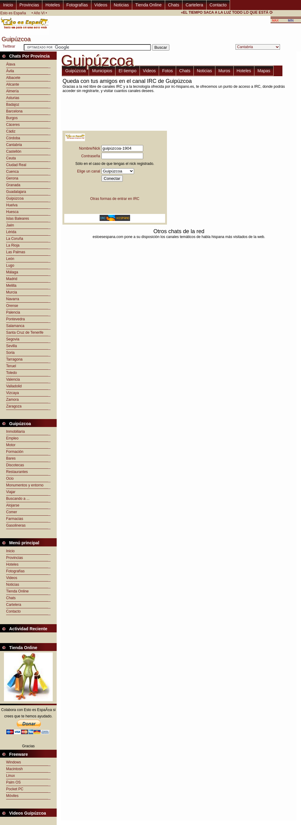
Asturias (12, 98)
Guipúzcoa (14, 198)
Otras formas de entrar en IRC (114, 199)
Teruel (11, 366)
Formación (14, 452)
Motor (11, 445)
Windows (13, 762)
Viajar (10, 492)
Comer (11, 512)
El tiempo (127, 70)
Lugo (10, 265)
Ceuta (11, 158)
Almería (12, 91)
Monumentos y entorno (25, 485)
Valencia (13, 379)
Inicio (8, 4)
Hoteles (52, 4)
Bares (11, 458)
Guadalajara (16, 192)
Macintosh (14, 769)
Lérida (11, 232)
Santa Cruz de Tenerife (25, 332)
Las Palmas (15, 252)
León (10, 259)
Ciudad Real (16, 165)
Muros (224, 70)
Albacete (13, 78)
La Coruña (14, 238)
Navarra (12, 299)
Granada (13, 185)
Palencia (13, 312)
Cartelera (194, 4)
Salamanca (15, 326)
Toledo (11, 373)
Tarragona (14, 359)
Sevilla (11, 346)
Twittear (8, 46)
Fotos (167, 70)
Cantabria (14, 145)
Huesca (12, 212)
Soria (10, 352)
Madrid (11, 279)
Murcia (11, 292)
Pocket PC (14, 789)
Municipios (102, 70)
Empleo (12, 438)
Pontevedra (15, 319)
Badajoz (12, 104)
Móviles (12, 796)
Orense (12, 306)
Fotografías (77, 4)
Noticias (121, 4)
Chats (173, 4)
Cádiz (11, 131)
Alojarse (12, 505)
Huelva (11, 205)
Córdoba (13, 138)
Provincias (29, 4)
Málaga (12, 272)
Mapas (263, 70)
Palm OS (13, 782)
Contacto (218, 4)
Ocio (10, 478)
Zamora (12, 399)
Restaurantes (17, 472)
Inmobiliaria (15, 431)
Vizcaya (12, 393)
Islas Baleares (17, 218)
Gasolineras (16, 525)
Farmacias (14, 519)
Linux (10, 775)
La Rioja (12, 245)
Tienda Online (148, 4)
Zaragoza (14, 406)
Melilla (11, 285)
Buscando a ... (18, 498)
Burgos (12, 118)
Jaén (10, 225)
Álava (10, 64)
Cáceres (13, 125)
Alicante (12, 84)
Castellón (13, 151)
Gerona (12, 178)
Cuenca (12, 171)
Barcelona (14, 111)
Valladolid (14, 386)
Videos (101, 4)
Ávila (10, 71)
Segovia (12, 339)
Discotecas (15, 465)
